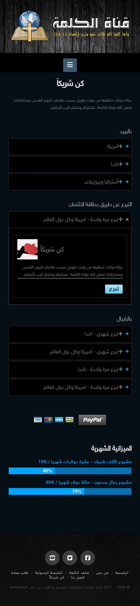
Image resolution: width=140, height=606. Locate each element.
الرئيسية (122, 572)
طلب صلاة (19, 572)
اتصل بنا (78, 577)
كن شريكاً (56, 577)
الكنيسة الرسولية (49, 572)
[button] (70, 65)
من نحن (102, 572)
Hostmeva (19, 587)
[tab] (70, 147)
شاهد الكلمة (79, 572)
